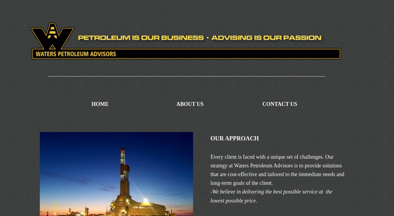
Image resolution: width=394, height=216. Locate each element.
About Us (190, 104)
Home (100, 104)
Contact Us (280, 104)
